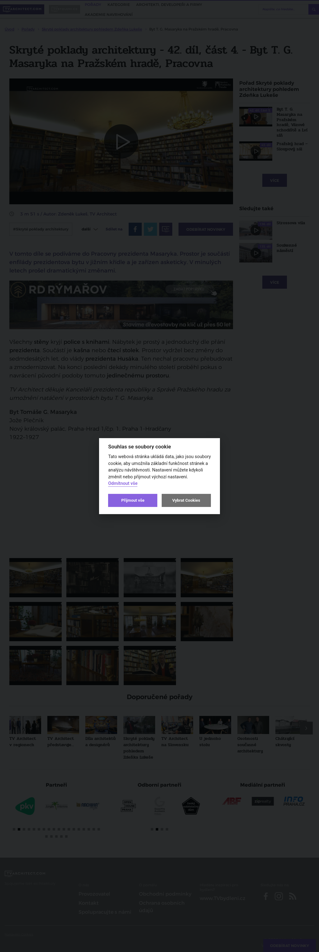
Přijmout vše (132, 500)
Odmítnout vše (122, 483)
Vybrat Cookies (186, 500)
